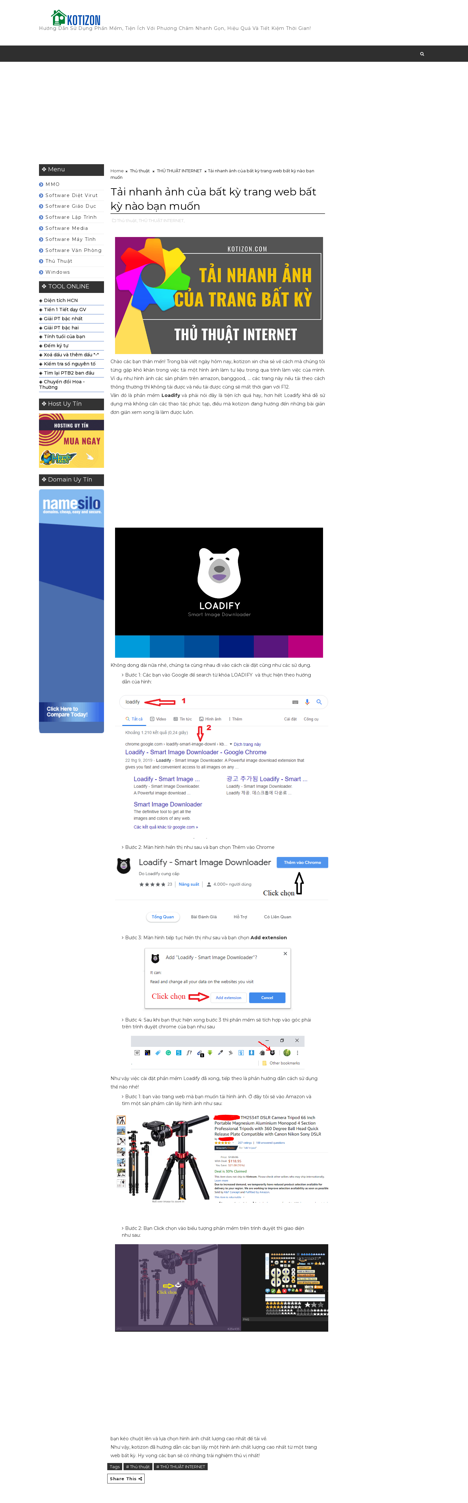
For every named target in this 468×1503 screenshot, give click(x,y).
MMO (53, 184)
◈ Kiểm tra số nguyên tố (67, 364)
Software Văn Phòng (74, 250)
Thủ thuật (59, 261)
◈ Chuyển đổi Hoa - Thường (62, 384)
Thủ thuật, (127, 220)
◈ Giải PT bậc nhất (61, 319)
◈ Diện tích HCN (58, 300)
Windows (58, 272)
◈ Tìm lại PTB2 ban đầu (66, 373)
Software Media (67, 228)
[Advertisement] (234, 112)
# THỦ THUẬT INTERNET (180, 1466)
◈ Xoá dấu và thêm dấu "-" (69, 355)
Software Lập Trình (71, 217)
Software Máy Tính (71, 239)
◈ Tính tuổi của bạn (62, 336)
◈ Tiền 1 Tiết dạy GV (62, 309)
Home (117, 170)
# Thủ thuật (138, 1466)
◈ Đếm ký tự (53, 346)
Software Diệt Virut (72, 195)
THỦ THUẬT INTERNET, (162, 220)
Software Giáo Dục (71, 206)
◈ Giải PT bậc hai (59, 328)
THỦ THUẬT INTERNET (179, 170)
